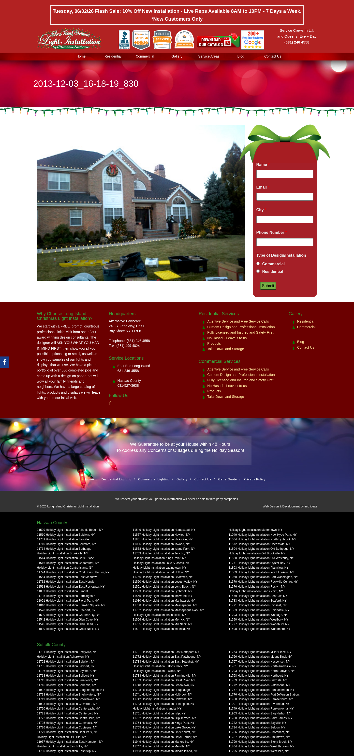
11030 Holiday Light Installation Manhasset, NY (164, 600)
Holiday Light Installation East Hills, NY (62, 746)
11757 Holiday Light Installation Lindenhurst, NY (164, 732)
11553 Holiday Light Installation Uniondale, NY (259, 610)
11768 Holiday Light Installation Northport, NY (258, 675)
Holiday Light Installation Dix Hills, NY (61, 737)
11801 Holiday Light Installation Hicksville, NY (162, 539)
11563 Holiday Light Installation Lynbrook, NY (162, 591)
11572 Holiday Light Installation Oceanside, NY (259, 544)
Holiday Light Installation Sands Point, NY (256, 591)
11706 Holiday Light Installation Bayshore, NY (67, 671)
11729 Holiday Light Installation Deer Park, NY (67, 732)
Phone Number (271, 232)
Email (262, 187)
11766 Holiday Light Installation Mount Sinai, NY (260, 656)
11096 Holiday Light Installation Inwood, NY (161, 544)
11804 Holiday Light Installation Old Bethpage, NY (261, 548)
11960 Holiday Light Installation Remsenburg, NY (261, 699)
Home (81, 56)
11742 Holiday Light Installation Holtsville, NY (162, 699)
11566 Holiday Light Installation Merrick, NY (161, 619)
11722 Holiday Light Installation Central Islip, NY (68, 718)
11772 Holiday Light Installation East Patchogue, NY (167, 656)
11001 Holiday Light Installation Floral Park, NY (68, 600)
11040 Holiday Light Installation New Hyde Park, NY (263, 534)
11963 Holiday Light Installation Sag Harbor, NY (260, 713)
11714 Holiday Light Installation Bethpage (64, 548)
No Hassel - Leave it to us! (227, 338)
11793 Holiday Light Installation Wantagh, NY (258, 615)
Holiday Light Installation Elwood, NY (157, 671)
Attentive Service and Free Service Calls (238, 321)
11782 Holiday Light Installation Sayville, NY (257, 723)
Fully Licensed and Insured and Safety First (240, 332)
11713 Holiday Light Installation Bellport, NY (65, 675)
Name (263, 165)
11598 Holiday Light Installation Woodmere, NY (260, 629)
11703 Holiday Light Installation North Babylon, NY (262, 671)
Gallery (176, 56)
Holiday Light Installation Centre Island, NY (65, 567)
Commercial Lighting (154, 479)
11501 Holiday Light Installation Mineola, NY (162, 629)
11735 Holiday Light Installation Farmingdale (66, 596)
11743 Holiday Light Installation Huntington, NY (164, 704)
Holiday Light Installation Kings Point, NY (159, 558)
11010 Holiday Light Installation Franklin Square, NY (71, 605)
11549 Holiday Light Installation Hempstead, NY (164, 530)
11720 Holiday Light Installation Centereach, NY (68, 708)
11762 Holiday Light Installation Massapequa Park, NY (168, 610)
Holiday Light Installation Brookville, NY (62, 553)
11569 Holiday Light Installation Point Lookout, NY (261, 572)
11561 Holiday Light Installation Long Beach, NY (164, 586)
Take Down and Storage (225, 349)
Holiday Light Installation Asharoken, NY (63, 656)
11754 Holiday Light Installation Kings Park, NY (163, 723)
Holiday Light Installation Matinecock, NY (159, 615)
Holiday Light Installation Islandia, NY (157, 708)
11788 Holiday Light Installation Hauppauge (161, 690)
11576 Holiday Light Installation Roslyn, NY (257, 586)
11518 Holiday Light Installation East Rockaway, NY (70, 586)
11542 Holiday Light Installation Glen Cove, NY (67, 619)
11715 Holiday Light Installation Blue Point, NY (67, 680)
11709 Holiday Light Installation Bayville (63, 539)
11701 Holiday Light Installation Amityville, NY (67, 652)
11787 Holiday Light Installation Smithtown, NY (259, 737)
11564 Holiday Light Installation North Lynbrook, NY (262, 539)
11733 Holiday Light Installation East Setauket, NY (166, 661)
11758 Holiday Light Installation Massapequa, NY (165, 605)
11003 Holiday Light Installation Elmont (62, 591)
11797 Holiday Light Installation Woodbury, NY (259, 624)
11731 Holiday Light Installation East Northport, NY (166, 652)
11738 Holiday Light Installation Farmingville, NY (164, 675)
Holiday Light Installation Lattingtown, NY (159, 567)
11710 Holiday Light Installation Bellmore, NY (66, 544)
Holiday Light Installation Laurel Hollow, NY (161, 572)
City (261, 210)
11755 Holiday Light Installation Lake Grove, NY (164, 727)
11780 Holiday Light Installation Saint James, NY (260, 718)
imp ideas (311, 506)
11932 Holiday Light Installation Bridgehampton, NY (70, 690)
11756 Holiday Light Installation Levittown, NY (163, 577)
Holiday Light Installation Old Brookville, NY (257, 553)
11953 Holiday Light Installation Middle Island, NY (165, 751)
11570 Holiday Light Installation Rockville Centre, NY (263, 581)
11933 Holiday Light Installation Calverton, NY (67, 704)
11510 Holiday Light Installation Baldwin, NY (66, 534)
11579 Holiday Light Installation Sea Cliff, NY (258, 596)
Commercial (145, 56)
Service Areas (208, 56)
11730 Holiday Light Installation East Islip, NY (66, 751)
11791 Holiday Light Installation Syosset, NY (258, 605)
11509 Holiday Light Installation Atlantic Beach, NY (70, 530)
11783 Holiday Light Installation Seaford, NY (257, 600)
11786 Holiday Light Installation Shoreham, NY (259, 732)
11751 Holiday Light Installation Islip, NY (159, 713)
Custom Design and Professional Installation (241, 327)
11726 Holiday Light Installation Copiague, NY (67, 727)
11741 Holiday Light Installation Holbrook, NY (162, 694)
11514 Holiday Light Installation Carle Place (65, 558)
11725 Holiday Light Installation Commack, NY (67, 723)
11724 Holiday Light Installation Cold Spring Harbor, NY (73, 572)
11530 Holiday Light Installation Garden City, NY (68, 615)
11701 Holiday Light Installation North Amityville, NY (262, 666)
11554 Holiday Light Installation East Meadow (67, 577)
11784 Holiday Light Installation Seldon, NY (257, 727)
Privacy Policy (255, 479)
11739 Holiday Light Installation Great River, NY (164, 680)
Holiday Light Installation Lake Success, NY (161, 563)
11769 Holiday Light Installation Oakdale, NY (258, 680)
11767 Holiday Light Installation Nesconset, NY (259, 661)
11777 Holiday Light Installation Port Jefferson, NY (262, 690)
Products (214, 343)
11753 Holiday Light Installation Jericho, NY (161, 553)
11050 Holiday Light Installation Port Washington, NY (263, 577)
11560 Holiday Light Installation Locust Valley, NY (165, 581)
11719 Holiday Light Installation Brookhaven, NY (68, 699)
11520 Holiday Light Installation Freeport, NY (66, 610)
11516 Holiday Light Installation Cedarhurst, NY (68, 563)
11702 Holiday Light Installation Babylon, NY (66, 661)
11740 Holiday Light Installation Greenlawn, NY (163, 685)
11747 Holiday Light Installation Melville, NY (161, 746)
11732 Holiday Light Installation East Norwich (66, 581)
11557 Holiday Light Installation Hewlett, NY (161, 534)
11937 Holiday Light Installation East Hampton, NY (70, 741)
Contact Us (272, 56)
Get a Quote (227, 479)
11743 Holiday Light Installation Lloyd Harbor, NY (165, 737)
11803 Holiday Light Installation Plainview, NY (258, 567)
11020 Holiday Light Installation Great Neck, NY (68, 629)
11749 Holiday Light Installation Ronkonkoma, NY (261, 708)
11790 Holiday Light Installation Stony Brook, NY (260, 741)
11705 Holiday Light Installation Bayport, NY (66, 666)
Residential (112, 56)
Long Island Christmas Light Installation (73, 506)
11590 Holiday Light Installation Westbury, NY (258, 619)
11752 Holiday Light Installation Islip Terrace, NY (164, 718)
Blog (240, 56)
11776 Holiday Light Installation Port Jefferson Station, (264, 694)
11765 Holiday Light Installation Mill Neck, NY (162, 624)
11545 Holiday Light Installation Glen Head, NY (68, 624)
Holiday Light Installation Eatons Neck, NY (160, 666)
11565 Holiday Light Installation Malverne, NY (162, 596)
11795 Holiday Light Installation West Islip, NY (259, 751)
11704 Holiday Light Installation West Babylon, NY (261, 746)
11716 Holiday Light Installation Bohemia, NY (66, 685)
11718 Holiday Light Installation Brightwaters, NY (69, 694)
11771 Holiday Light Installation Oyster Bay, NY (260, 563)
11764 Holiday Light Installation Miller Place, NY (260, 652)
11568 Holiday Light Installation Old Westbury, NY (261, 558)
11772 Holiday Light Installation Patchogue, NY (259, 685)
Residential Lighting (116, 479)
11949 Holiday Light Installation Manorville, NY (163, 741)
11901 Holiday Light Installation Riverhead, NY (259, 704)
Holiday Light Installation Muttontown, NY (255, 530)
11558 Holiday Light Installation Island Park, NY (164, 548)
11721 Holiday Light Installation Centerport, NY (67, 713)
